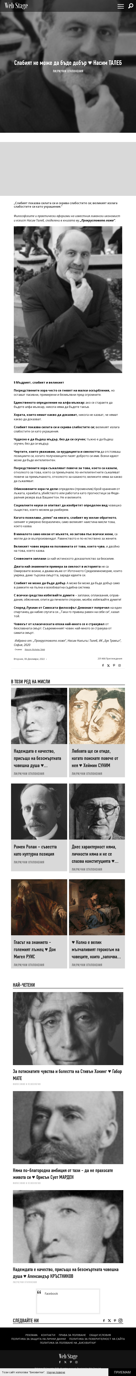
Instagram (119, 665)
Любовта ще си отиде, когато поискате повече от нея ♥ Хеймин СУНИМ (95, 758)
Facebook (103, 665)
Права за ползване (72, 1335)
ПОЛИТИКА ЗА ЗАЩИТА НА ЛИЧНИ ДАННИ (38, 1339)
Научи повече (56, 1372)
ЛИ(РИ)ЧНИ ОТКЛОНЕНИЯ (68, 71)
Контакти (48, 1335)
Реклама (31, 1335)
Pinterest (71, 1362)
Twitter (108, 665)
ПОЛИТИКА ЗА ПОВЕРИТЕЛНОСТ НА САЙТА (97, 1339)
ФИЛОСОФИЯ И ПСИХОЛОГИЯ (27, 1084)
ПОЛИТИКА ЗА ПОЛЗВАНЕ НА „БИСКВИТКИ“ (68, 1342)
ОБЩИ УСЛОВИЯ (100, 1335)
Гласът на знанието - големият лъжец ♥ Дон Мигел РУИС (35, 949)
